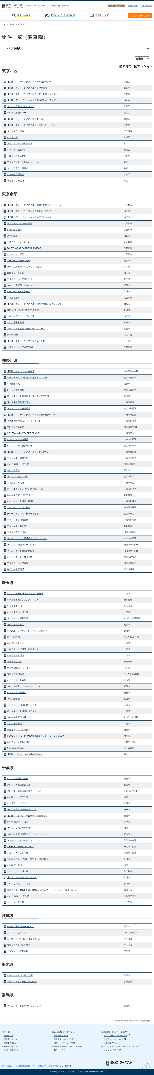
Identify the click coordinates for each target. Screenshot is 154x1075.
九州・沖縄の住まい (12, 1050)
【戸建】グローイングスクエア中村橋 (25, 119)
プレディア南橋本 (15, 427)
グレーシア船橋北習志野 (18, 785)
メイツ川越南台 (14, 723)
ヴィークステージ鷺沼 (17, 439)
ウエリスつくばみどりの (18, 945)
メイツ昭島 (12, 236)
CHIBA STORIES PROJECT (20, 846)
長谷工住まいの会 (61, 1036)
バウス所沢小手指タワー (18, 612)
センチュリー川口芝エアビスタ (22, 705)
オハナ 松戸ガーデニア (18, 822)
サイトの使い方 (39, 1066)
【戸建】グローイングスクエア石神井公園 (27, 88)
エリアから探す (116, 6)
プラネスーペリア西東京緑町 (20, 347)
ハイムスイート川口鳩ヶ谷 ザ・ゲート (25, 593)
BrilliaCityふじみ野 (15, 748)
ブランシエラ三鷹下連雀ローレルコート (26, 328)
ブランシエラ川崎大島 (17, 520)
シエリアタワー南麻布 (17, 168)
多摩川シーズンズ (15, 273)
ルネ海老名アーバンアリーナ (20, 495)
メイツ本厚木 (13, 470)
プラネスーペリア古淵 (17, 563)
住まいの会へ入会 (140, 15)
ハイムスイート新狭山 (17, 680)
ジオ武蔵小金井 (14, 229)
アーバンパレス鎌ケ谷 (17, 871)
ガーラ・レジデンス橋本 (18, 507)
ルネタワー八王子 (15, 254)
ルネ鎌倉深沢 (13, 384)
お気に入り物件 (146, 5)
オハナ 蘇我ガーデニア (18, 896)
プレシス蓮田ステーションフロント (24, 686)
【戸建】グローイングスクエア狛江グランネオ (29, 217)
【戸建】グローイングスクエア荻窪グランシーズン (31, 125)
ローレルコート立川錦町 (18, 291)
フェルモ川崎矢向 (15, 483)
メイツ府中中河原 (15, 322)
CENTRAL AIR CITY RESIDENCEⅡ (23, 433)
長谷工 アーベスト (118, 1063)
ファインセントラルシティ (19, 840)
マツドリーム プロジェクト (20, 883)
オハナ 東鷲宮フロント (18, 668)
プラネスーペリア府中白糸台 (20, 279)
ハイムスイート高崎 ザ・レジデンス (24, 1006)
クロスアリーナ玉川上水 (18, 242)
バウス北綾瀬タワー (16, 112)
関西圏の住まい (10, 1043)
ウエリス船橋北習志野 (17, 778)
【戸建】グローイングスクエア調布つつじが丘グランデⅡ (34, 304)
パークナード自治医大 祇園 (20, 975)
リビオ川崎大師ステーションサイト (24, 421)
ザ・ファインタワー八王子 (19, 223)
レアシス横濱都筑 (15, 390)
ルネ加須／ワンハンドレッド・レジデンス (27, 630)
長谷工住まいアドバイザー (65, 1039)
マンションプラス (112, 1050)
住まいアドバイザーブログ (65, 1043)
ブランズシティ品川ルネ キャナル (23, 162)
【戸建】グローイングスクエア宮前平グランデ (29, 452)
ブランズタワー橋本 (16, 532)
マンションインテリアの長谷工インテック (122, 1046)
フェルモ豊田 (13, 297)
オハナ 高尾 (12, 335)
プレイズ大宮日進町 (16, 717)
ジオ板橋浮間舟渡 (15, 174)
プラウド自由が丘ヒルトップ (20, 106)
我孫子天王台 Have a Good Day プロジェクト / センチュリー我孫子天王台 (42, 890)
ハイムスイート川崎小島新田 (20, 501)
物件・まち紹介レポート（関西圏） (68, 1046)
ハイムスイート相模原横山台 (20, 551)
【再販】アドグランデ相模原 (20, 371)
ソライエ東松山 (14, 606)
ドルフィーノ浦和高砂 (17, 618)
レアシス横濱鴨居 (15, 569)
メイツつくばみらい (16, 933)
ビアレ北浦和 (13, 637)
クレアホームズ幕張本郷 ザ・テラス (24, 791)
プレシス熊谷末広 (15, 624)
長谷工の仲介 (110, 1043)
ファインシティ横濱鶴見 (18, 408)
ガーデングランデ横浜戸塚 (19, 557)
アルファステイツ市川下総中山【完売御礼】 (28, 859)
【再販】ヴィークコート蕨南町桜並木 (25, 754)
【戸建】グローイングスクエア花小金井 (26, 341)
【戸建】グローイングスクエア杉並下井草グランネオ (32, 94)
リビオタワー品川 (15, 181)
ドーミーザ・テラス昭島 (18, 260)
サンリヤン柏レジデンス (18, 828)
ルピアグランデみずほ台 (18, 742)
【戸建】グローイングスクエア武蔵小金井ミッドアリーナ (34, 205)
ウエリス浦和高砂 (15, 674)
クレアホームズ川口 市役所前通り (24, 649)
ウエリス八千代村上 (16, 902)
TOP (3, 24)
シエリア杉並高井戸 (16, 156)
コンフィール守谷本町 (17, 951)
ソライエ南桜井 (14, 661)
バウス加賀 (12, 137)
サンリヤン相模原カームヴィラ (22, 544)
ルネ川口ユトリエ (15, 643)
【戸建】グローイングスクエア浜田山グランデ (29, 82)
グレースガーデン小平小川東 (20, 316)
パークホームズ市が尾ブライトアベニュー (27, 377)
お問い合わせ (7, 1066)
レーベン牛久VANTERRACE (20, 926)
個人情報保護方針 (22, 1066)
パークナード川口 (15, 655)
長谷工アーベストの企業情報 (117, 1036)
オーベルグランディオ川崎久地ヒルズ (25, 489)
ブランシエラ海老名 (16, 526)
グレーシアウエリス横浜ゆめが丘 (23, 514)
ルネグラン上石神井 (16, 150)
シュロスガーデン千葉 (17, 853)
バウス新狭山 (13, 699)
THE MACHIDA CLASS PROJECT (23, 310)
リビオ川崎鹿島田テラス (18, 402)
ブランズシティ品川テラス (19, 143)
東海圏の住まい (10, 1046)
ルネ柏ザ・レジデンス (17, 797)
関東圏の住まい (10, 1039)
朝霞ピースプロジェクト (18, 729)
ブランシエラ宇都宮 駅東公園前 (22, 981)
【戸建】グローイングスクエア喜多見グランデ (29, 211)
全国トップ (8, 1036)
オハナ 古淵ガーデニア (18, 464)
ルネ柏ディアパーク (16, 865)
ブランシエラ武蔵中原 (17, 458)
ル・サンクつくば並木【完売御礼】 (24, 939)
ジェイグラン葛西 (15, 131)
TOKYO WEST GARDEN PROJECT (24, 248)
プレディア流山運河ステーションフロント (27, 834)
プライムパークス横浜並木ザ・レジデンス (27, 538)
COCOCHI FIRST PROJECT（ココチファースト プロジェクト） (37, 736)
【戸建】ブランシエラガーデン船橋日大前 (27, 815)
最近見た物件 (133, 5)
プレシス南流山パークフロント (22, 809)
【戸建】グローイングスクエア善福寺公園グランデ (31, 100)
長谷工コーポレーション (115, 1039)
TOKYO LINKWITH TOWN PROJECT (24, 267)
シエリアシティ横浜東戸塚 (19, 445)
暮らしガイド (59, 1050)
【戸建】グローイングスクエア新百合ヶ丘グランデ (31, 415)
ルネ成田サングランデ (17, 803)
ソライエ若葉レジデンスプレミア (23, 600)
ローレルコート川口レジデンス (22, 711)
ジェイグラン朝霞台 (16, 692)
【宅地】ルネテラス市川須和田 (22, 877)
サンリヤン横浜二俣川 (17, 476)
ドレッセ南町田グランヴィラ (20, 285)
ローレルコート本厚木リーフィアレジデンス (28, 396)
